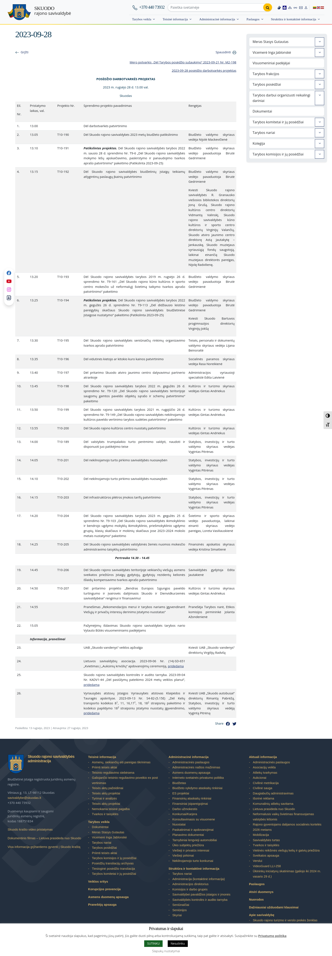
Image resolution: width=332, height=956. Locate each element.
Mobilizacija (261, 834)
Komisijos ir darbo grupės (190, 889)
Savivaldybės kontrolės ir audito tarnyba (199, 899)
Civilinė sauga (262, 788)
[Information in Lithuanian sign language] (279, 7)
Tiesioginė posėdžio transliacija (113, 868)
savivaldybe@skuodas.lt (24, 797)
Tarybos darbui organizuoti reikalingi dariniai (281, 98)
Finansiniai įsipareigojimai (190, 803)
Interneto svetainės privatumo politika (198, 777)
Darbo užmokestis (184, 809)
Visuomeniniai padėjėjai (271, 63)
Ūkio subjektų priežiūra (188, 845)
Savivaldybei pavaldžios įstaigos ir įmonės (201, 894)
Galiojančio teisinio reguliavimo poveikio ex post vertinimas (125, 780)
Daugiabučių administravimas (273, 793)
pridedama (176, 666)
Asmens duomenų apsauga (108, 897)
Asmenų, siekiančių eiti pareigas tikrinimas (121, 762)
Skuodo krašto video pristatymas (30, 829)
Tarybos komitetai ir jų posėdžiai (278, 122)
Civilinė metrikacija (266, 783)
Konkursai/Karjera (184, 814)
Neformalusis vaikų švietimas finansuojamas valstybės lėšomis (283, 816)
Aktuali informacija (263, 757)
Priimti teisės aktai (104, 767)
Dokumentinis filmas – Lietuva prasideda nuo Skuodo (44, 838)
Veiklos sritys (98, 881)
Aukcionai (259, 777)
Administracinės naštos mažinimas (196, 767)
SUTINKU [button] (153, 943)
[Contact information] (301, 7)
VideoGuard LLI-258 (267, 866)
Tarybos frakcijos (266, 73)
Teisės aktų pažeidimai (107, 788)
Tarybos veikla (141, 19)
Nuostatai (178, 824)
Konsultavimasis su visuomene (193, 819)
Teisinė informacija (175, 19)
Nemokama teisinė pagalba (111, 809)
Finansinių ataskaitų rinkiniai (191, 798)
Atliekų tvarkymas (265, 772)
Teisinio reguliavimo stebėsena (113, 772)
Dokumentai (262, 111)
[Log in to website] (306, 7)
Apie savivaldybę (261, 915)
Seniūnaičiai (180, 905)
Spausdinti (223, 52)
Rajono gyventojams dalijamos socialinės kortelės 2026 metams (287, 827)
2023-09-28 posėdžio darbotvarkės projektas (204, 70)
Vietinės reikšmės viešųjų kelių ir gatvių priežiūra (286, 850)
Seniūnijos (179, 910)
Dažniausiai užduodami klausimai (274, 907)
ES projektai (180, 793)
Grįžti (24, 52)
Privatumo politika (272, 936)
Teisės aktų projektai (106, 793)
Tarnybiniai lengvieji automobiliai (194, 840)
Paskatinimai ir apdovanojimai (193, 829)
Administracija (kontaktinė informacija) (198, 879)
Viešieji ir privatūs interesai (190, 850)
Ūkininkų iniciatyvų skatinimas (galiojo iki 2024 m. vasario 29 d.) (287, 873)
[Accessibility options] (295, 7)
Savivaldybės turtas (266, 840)
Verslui (257, 861)
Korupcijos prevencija (104, 889)
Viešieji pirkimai (183, 855)
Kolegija (259, 143)
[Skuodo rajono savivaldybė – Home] (19, 12)
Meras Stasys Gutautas (270, 41)
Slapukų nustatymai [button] (166, 951)
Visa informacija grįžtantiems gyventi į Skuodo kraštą (44, 847)
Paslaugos (252, 19)
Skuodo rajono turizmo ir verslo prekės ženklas (285, 920)
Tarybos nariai (264, 132)
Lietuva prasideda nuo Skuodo (274, 809)
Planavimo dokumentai (188, 834)
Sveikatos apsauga (266, 855)
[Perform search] (267, 7)
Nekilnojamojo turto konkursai (192, 861)
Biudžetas (179, 783)
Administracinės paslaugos (190, 762)
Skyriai (177, 915)
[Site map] (290, 7)
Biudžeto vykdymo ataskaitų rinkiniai (197, 788)
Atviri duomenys (261, 892)
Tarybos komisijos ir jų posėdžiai (278, 154)
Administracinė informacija (217, 19)
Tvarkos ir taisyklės (105, 814)
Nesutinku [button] (178, 943)
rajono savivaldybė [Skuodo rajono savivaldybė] (52, 10)
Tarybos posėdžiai (267, 84)
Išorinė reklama (263, 798)
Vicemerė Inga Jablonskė (272, 52)
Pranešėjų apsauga (102, 904)
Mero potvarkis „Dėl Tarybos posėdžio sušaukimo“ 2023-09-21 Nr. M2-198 (183, 62)
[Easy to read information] (284, 7)
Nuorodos (256, 899)
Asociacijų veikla (264, 767)
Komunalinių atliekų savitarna (273, 803)
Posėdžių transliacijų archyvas (113, 863)
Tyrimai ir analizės (104, 798)
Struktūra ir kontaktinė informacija (293, 19)
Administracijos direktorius (190, 884)
